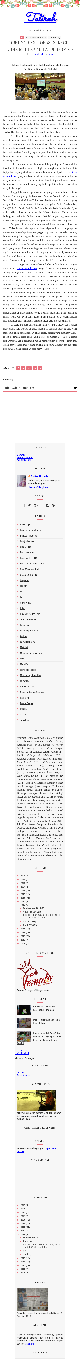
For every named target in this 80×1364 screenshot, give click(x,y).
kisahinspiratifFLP (29, 631)
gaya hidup (25, 603)
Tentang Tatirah (25, 458)
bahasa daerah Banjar (31, 530)
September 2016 (32, 908)
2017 (23, 902)
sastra (23, 715)
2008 (23, 944)
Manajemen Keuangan (31, 653)
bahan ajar (25, 525)
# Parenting (54, 37)
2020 (23, 891)
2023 (23, 880)
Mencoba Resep (28, 670)
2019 (23, 894)
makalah (24, 648)
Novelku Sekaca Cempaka (32, 692)
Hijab (22, 609)
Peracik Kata (23, 1075)
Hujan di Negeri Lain (30, 614)
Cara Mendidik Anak (30, 569)
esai (22, 592)
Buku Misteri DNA (28, 558)
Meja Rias (25, 664)
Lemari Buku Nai (28, 642)
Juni (25, 1251)
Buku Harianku (27, 553)
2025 (23, 876)
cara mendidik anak (27, 269)
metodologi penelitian (30, 676)
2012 (23, 940)
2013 (23, 936)
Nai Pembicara (27, 687)
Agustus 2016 (30, 912)
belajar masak (27, 542)
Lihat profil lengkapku (38, 488)
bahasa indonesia (28, 536)
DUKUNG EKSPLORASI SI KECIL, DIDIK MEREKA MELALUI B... (41, 917)
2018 (23, 898)
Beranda (21, 455)
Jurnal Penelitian (28, 620)
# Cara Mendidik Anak (36, 37)
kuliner (23, 637)
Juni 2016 (28, 921)
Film (22, 597)
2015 (23, 929)
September (29, 1238)
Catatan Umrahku (28, 575)
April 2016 (28, 925)
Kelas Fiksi (25, 625)
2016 (23, 905)
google (20, 1073)
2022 (23, 883)
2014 (23, 933)
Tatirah (40, 19)
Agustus (28, 1241)
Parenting (24, 698)
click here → (31, 1344)
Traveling (24, 720)
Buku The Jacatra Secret (32, 564)
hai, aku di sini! (24, 460)
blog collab (25, 547)
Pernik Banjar (26, 704)
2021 (23, 887)
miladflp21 (25, 681)
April (26, 1254)
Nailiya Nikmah (39, 476)
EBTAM (23, 586)
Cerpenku (24, 581)
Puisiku (23, 709)
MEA (22, 659)
